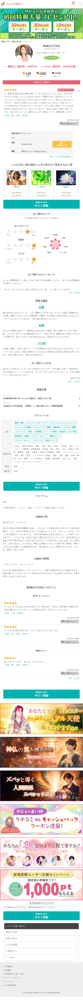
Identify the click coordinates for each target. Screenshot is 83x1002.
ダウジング (38, 440)
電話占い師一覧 (16, 41)
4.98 (28, 73)
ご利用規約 (8, 966)
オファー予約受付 (51, 58)
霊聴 (49, 427)
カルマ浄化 (72, 432)
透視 (30, 432)
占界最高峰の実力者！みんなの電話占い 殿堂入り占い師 (27, 398)
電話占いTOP (5, 41)
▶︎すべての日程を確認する (61, 156)
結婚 (41, 325)
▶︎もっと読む (74, 381)
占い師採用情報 (10, 985)
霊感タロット (55, 436)
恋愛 (41, 307)
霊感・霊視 (19, 423)
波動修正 (56, 427)
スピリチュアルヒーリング (37, 423)
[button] (56, 74)
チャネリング (39, 427)
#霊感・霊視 (9, 115)
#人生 (13, 613)
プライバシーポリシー (12, 978)
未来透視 (38, 432)
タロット (43, 436)
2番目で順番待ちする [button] (62, 144)
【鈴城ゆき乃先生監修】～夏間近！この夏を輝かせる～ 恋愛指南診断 (33, 406)
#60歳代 (20, 613)
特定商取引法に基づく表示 (14, 974)
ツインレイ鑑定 (50, 432)
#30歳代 (25, 115)
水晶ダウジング (51, 440)
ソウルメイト (20, 432)
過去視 (62, 432)
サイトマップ (9, 981)
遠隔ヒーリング (31, 436)
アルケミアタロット (23, 440)
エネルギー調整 (69, 427)
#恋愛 (18, 115)
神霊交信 (18, 436)
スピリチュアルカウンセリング (63, 423)
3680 (43, 73)
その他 (41, 343)
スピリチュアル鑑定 (23, 427)
